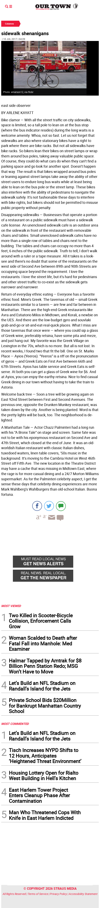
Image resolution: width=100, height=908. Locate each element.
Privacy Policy (58, 894)
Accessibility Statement (83, 894)
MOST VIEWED (11, 606)
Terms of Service (38, 894)
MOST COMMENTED (15, 724)
